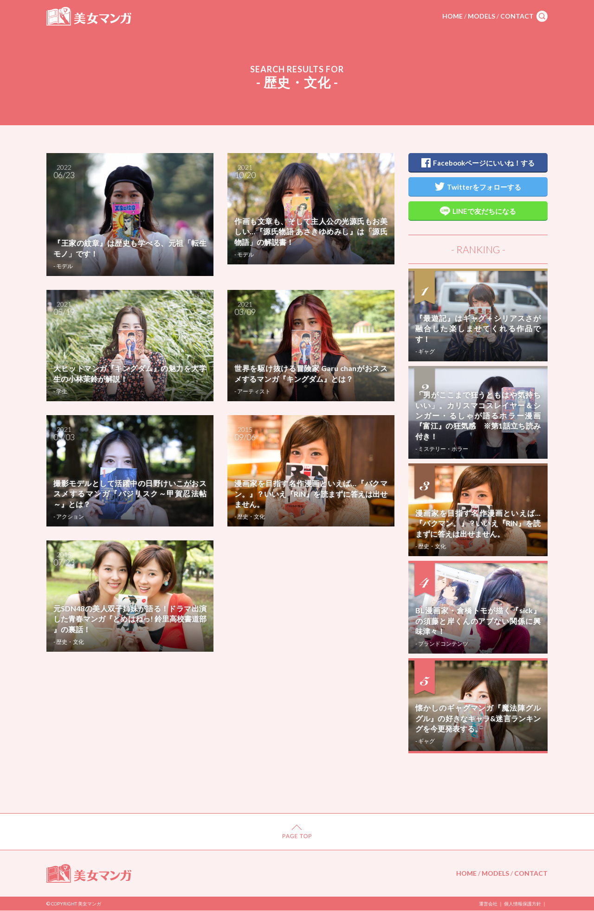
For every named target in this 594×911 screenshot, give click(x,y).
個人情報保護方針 (522, 903)
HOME (452, 16)
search (542, 16)
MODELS (481, 16)
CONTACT (517, 16)
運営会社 (488, 903)
